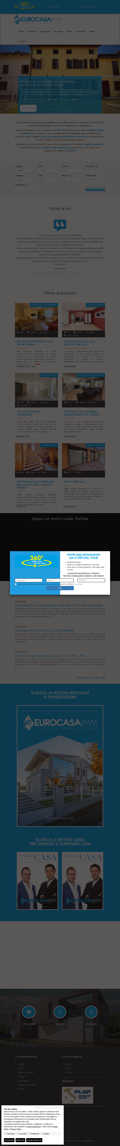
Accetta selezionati (34, 1140)
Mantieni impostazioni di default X (49, 1108)
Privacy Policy (16, 1129)
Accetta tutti (9, 1140)
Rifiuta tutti (20, 1140)
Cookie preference (33, 1127)
